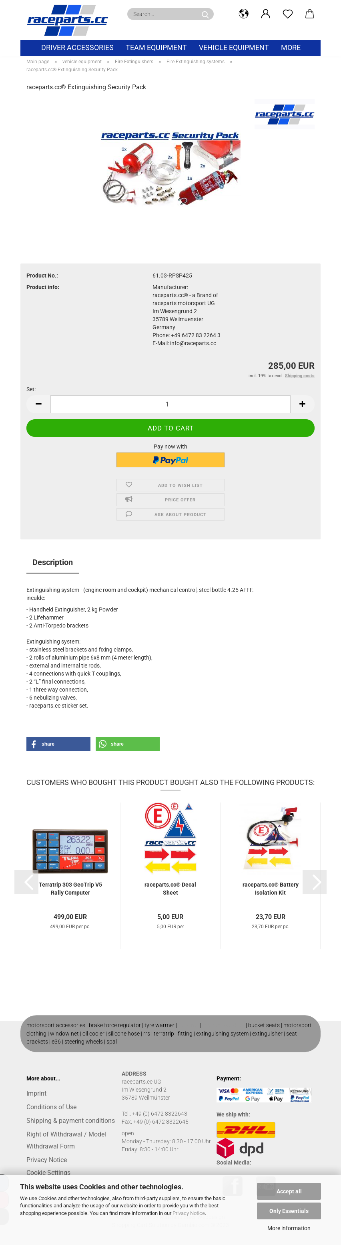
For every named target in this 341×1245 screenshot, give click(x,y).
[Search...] (205, 14)
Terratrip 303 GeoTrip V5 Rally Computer (70, 888)
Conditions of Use (51, 1107)
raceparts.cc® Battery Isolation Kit (271, 888)
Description (52, 562)
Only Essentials (289, 1211)
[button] (244, 14)
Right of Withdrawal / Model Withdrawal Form (66, 1140)
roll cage (188, 1025)
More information (289, 1228)
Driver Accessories (77, 47)
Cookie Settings (48, 1173)
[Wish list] (288, 14)
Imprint (36, 1093)
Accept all (289, 1191)
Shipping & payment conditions (70, 1120)
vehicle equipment (234, 47)
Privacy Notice (189, 1213)
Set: (31, 389)
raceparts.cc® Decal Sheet (170, 888)
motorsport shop (224, 1025)
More (291, 47)
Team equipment (156, 47)
